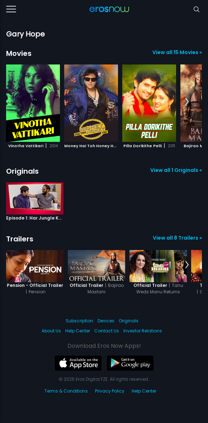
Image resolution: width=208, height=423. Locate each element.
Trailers (19, 239)
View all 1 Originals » (176, 170)
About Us (51, 331)
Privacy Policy (109, 391)
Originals (22, 171)
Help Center (77, 331)
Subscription (79, 321)
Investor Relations (142, 331)
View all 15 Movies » (177, 52)
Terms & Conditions (66, 391)
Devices (106, 321)
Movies (19, 53)
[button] (187, 102)
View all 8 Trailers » (177, 237)
